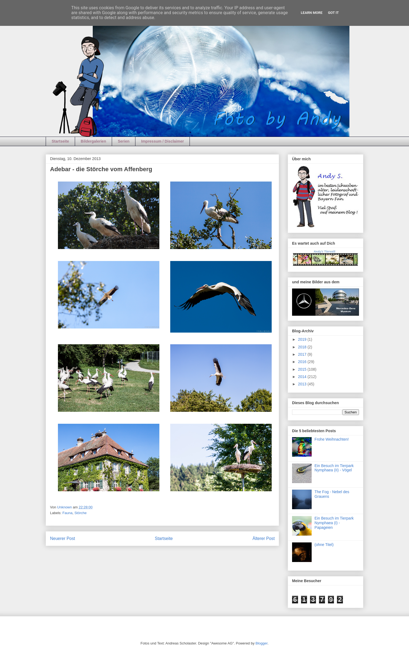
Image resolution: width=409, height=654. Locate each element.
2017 (303, 354)
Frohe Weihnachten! (332, 439)
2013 (303, 384)
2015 (303, 369)
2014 (303, 376)
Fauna (68, 513)
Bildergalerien (93, 141)
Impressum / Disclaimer (162, 141)
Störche (81, 513)
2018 (303, 347)
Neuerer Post (62, 538)
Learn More (312, 13)
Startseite (60, 141)
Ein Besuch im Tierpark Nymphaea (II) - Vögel (334, 467)
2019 (303, 339)
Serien (123, 141)
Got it (333, 13)
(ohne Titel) (324, 544)
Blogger (262, 643)
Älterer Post (264, 538)
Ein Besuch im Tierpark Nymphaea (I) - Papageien (334, 523)
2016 (303, 362)
